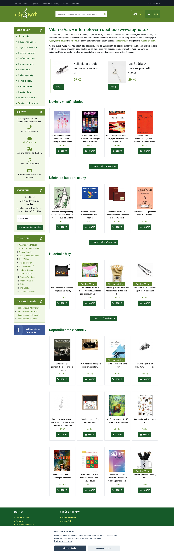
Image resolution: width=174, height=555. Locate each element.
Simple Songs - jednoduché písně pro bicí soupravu (62, 367)
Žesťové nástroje (26, 58)
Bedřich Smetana (27, 277)
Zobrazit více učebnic (104, 242)
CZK (137, 14)
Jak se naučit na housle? (29, 315)
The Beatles (25, 288)
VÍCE (59, 87)
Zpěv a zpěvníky (25, 75)
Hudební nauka (25, 86)
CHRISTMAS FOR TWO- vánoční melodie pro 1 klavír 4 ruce (90, 478)
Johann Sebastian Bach (29, 248)
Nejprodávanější (69, 517)
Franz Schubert (25, 263)
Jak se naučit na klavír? (28, 311)
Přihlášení (153, 3)
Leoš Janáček (26, 273)
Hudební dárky (25, 92)
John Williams (25, 259)
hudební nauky (122, 41)
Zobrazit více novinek (104, 166)
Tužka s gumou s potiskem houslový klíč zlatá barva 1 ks (117, 291)
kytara (51, 41)
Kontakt (75, 3)
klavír (57, 41)
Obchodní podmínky (50, 3)
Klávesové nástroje (27, 42)
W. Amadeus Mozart (28, 245)
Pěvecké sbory (25, 81)
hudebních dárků (148, 41)
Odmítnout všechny (103, 548)
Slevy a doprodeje (28, 103)
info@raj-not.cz (29, 142)
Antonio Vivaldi (26, 281)
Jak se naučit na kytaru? (28, 308)
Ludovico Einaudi (27, 291)
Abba (22, 284)
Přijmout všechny (70, 548)
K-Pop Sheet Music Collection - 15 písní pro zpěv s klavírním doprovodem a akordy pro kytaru (89, 142)
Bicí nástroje (24, 69)
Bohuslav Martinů (26, 266)
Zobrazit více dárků (103, 319)
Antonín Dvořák (25, 252)
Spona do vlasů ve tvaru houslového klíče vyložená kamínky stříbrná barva (62, 422)
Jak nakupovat (20, 3)
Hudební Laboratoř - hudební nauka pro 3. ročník (90, 215)
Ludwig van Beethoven (29, 255)
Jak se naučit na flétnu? (28, 318)
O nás (65, 3)
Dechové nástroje (26, 53)
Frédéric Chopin (26, 270)
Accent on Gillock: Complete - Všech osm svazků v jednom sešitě (117, 478)
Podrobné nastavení (63, 541)
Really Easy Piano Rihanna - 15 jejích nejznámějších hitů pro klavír (117, 139)
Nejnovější (66, 521)
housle (64, 41)
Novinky (23, 36)
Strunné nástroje (26, 64)
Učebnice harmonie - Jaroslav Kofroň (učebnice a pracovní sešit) (117, 215)
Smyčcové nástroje (27, 47)
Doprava (34, 3)
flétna (74, 41)
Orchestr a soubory (27, 97)
